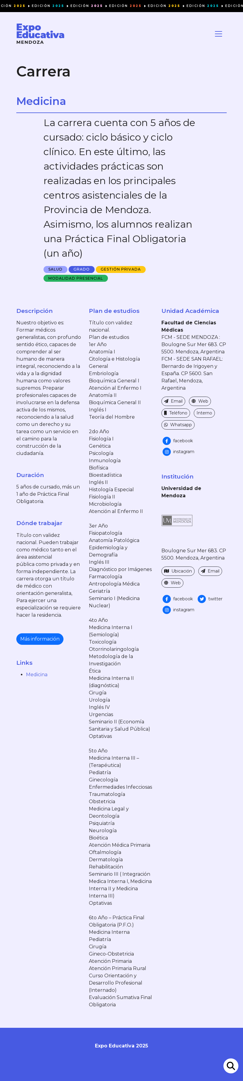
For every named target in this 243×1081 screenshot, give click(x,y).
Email (173, 401)
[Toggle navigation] (218, 34)
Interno (204, 413)
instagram (177, 451)
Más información (40, 639)
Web (200, 401)
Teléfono (175, 413)
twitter (209, 599)
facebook (177, 440)
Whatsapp (178, 424)
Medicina (36, 674)
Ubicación (178, 571)
